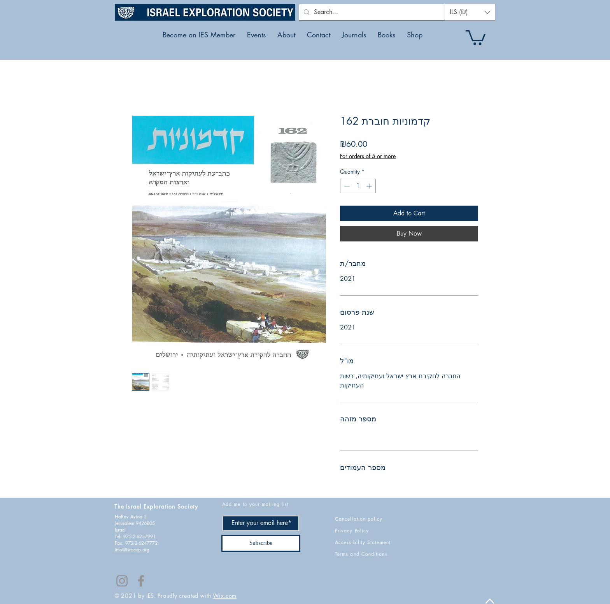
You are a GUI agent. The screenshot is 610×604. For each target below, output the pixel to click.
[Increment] (370, 186)
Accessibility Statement (363, 542)
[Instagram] (122, 580)
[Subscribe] (260, 543)
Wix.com (225, 595)
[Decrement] (346, 186)
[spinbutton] (358, 186)
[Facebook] (141, 580)
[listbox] (470, 12)
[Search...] (376, 12)
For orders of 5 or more (368, 156)
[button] (470, 12)
